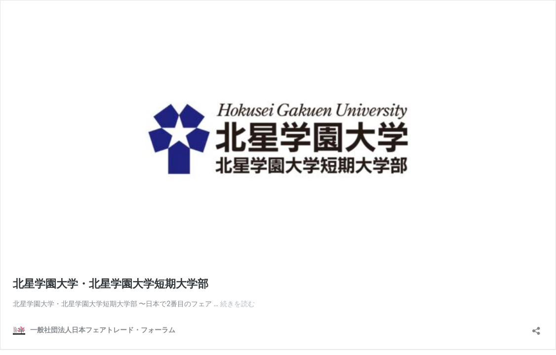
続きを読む (237, 304)
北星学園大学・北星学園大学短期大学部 (112, 284)
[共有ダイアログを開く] (536, 327)
